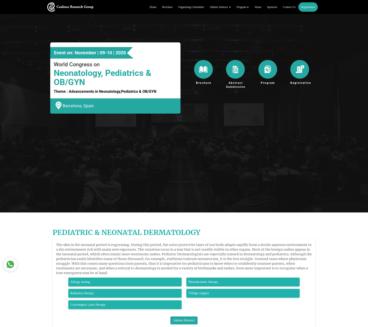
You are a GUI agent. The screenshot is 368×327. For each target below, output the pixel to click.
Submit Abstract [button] (220, 7)
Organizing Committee (191, 7)
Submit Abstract (184, 320)
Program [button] (243, 7)
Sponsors (272, 7)
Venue (257, 7)
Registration (308, 7)
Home (153, 7)
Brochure (167, 7)
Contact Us (289, 7)
